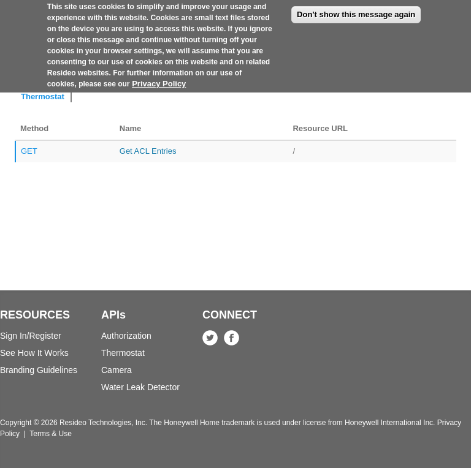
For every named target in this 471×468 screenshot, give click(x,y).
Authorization (126, 336)
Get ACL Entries (148, 151)
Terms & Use (50, 433)
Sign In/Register (30, 336)
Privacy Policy (159, 76)
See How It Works (34, 353)
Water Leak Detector (140, 387)
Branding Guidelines (38, 370)
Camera (116, 370)
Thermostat (42, 96)
